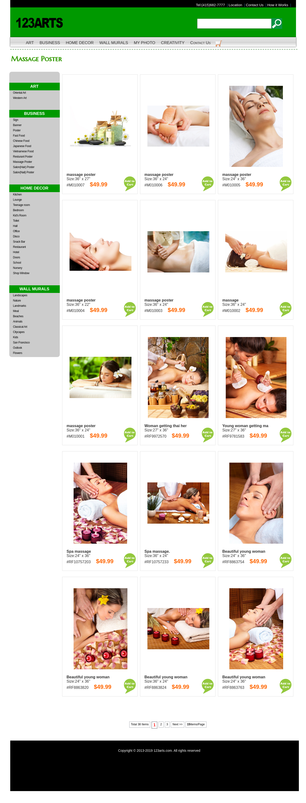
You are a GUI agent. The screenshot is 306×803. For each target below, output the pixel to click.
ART (30, 43)
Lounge (17, 199)
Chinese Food (21, 141)
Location (236, 5)
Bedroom (18, 210)
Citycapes (19, 332)
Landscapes (20, 295)
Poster (17, 130)
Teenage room (21, 205)
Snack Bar (19, 241)
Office (16, 231)
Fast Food (19, 135)
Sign (15, 120)
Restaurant (19, 247)
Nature (17, 300)
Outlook (17, 347)
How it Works (278, 5)
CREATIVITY (173, 43)
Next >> (177, 724)
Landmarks (19, 305)
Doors (16, 257)
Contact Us (256, 5)
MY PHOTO (144, 43)
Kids (15, 337)
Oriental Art (19, 92)
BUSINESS (50, 43)
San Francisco (21, 342)
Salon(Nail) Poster (23, 172)
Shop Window (21, 273)
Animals (17, 321)
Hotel (16, 252)
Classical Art (20, 326)
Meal (16, 311)
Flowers (17, 353)
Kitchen (17, 194)
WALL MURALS (113, 43)
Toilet (16, 220)
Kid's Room (19, 215)
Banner (17, 125)
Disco (16, 236)
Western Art (20, 98)
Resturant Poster (23, 156)
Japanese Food (22, 146)
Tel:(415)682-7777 (211, 5)
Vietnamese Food (23, 151)
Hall (15, 226)
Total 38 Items (140, 724)
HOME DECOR (80, 43)
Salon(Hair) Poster (24, 167)
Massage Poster (22, 162)
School (17, 262)
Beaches (18, 316)
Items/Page (196, 724)
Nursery (17, 268)
